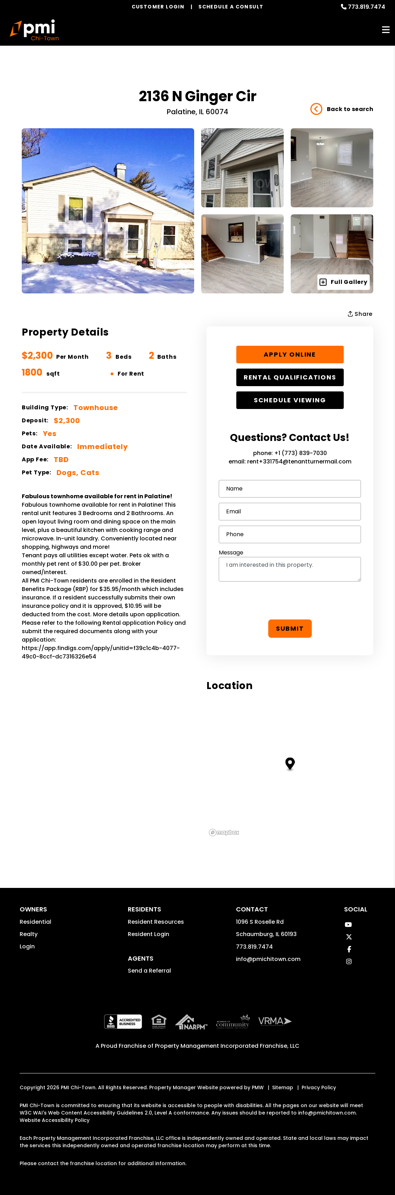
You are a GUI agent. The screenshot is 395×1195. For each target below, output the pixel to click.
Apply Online (290, 354)
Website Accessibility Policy (55, 1120)
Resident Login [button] (148, 934)
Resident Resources (156, 922)
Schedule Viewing (290, 400)
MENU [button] (386, 30)
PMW (258, 1087)
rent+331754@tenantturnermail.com (299, 461)
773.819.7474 (366, 7)
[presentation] (290, 600)
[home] (34, 29)
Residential (35, 922)
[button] (348, 924)
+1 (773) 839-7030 (300, 453)
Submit (290, 628)
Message (231, 552)
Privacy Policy (319, 1087)
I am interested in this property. (290, 569)
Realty (29, 934)
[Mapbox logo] (224, 833)
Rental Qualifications (290, 377)
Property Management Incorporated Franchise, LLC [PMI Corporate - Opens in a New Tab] (227, 1046)
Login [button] (27, 946)
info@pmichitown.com (268, 959)
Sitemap (282, 1087)
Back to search (341, 109)
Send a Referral (149, 971)
